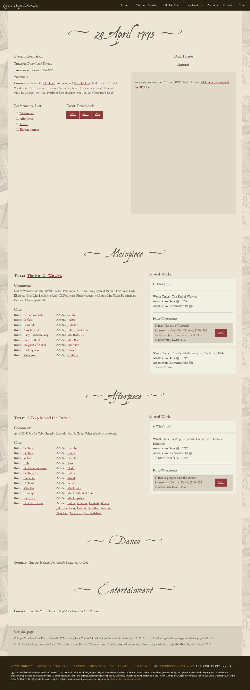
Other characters (33, 503)
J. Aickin (72, 325)
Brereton (72, 458)
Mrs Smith (74, 493)
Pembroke (29, 325)
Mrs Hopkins (82, 83)
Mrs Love (76, 513)
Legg (72, 508)
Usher (71, 453)
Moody (71, 478)
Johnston (62, 508)
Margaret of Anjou (34, 345)
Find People (142, 666)
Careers (78, 666)
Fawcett (72, 350)
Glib (26, 463)
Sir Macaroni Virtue (35, 468)
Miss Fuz (28, 488)
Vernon (71, 483)
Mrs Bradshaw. (93, 513)
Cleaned (193, 65)
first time (82, 330)
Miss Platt (73, 340)
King (70, 463)
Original (172, 65)
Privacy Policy (101, 666)
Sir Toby (28, 448)
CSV (97, 114)
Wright (105, 503)
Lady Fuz (29, 498)
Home (125, 5)
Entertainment (29, 130)
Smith (71, 315)
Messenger (30, 355)
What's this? (163, 284)
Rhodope (29, 493)
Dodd (70, 468)
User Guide (192, 5)
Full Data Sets (170, 5)
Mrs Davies (74, 488)
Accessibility (22, 666)
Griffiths (93, 508)
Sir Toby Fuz (30, 473)
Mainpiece (27, 113)
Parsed (215, 65)
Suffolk (27, 320)
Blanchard (62, 513)
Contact (227, 5)
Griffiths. (73, 355)
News (241, 5)
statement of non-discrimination (125, 679)
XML (85, 114)
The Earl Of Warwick (44, 276)
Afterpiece (26, 119)
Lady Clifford (31, 340)
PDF (150, 65)
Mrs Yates (73, 345)
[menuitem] (125, 5)
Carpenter (29, 478)
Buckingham (31, 350)
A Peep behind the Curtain (49, 418)
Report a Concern (52, 666)
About (211, 5)
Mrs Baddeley (75, 335)
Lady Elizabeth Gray (35, 335)
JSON (72, 114)
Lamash (94, 503)
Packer (71, 320)
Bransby (72, 448)
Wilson (27, 458)
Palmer (71, 330)
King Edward (31, 330)
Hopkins (48, 83)
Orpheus (28, 483)
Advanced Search (145, 5)
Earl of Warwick (33, 315)
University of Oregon (175, 666)
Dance (24, 124)
